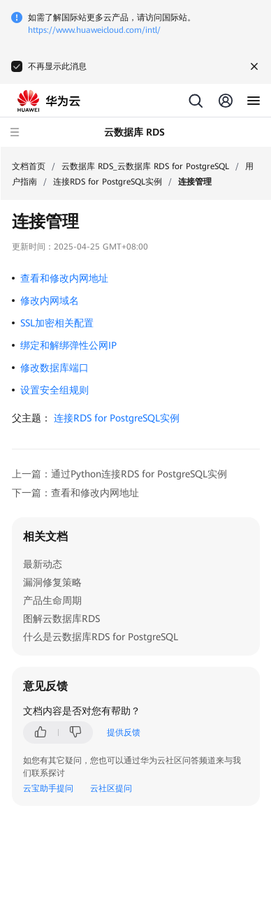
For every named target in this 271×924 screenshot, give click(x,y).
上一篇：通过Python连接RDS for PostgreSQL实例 (119, 473)
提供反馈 (123, 732)
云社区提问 (111, 788)
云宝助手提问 (48, 788)
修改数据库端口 (54, 367)
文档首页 (28, 166)
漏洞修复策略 (52, 582)
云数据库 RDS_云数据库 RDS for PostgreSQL (145, 166)
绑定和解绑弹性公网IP (68, 345)
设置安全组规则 (54, 390)
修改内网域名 (49, 300)
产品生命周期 (52, 600)
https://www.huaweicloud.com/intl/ (94, 30)
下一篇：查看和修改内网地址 (75, 492)
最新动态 (42, 564)
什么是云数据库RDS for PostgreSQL (100, 636)
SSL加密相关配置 (57, 323)
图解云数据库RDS (61, 618)
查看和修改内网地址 (64, 278)
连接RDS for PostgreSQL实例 (107, 182)
